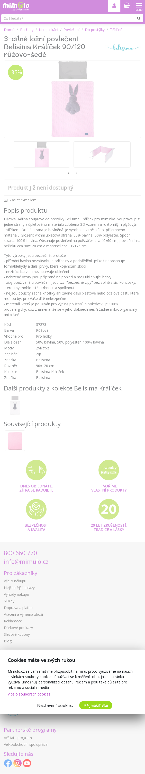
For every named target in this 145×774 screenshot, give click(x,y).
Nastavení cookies (55, 705)
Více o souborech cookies (29, 694)
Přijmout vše (96, 705)
